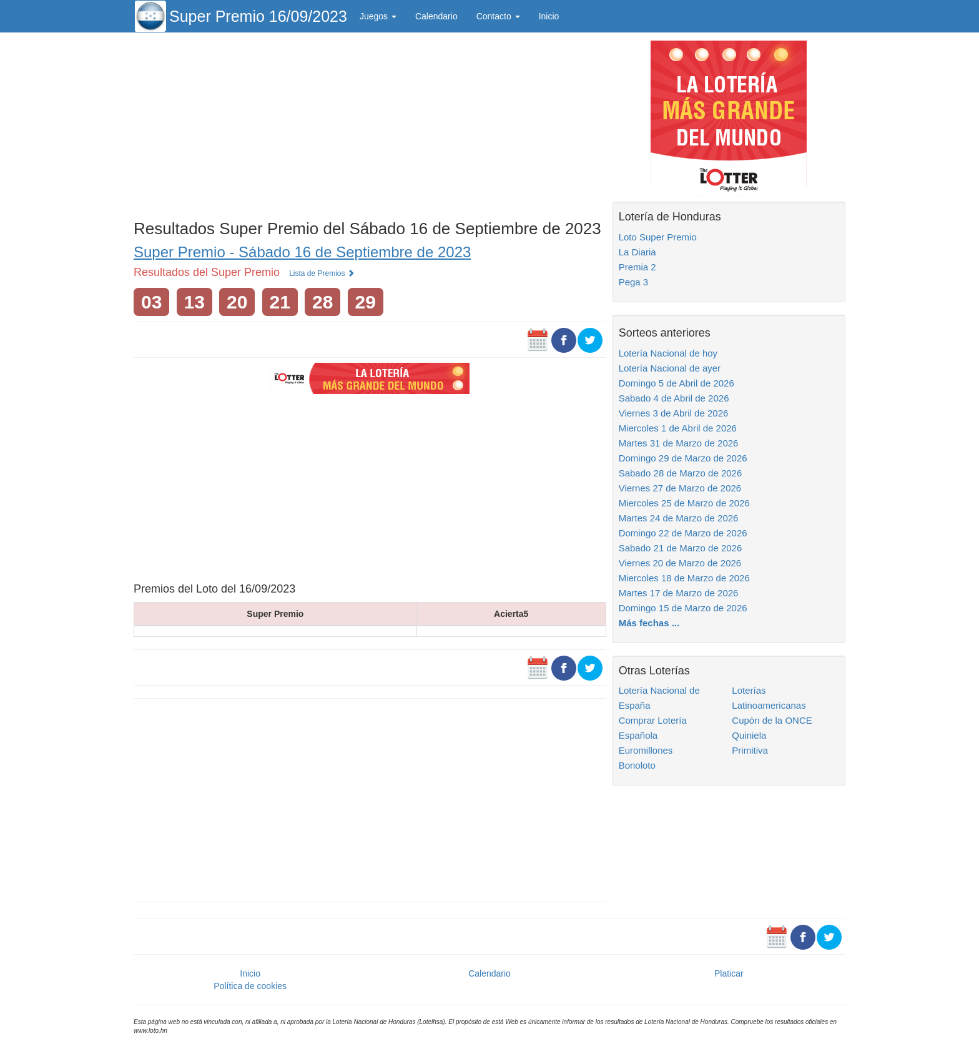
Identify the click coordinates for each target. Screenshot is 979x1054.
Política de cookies (250, 986)
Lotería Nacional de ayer (670, 368)
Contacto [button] (498, 16)
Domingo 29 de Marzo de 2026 (683, 458)
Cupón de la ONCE (772, 720)
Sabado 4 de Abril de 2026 (674, 398)
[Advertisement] (370, 123)
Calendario (436, 16)
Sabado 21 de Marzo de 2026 (680, 548)
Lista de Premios (322, 273)
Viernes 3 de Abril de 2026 (674, 413)
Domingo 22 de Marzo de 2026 (683, 533)
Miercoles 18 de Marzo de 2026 (684, 578)
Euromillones (646, 750)
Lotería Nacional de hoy (668, 353)
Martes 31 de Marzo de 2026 (679, 443)
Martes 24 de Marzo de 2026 (679, 518)
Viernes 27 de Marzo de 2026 (680, 488)
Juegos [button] (378, 16)
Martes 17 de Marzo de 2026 (679, 593)
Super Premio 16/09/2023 (258, 16)
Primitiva (750, 750)
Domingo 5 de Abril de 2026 (676, 383)
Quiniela (749, 735)
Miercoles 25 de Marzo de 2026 (684, 503)
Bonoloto (637, 765)
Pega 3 (634, 282)
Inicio (549, 16)
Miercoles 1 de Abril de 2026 (678, 428)
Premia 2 (637, 267)
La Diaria (637, 252)
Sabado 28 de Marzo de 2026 (680, 473)
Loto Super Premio (658, 237)
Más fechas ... (649, 623)
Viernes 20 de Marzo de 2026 (680, 563)
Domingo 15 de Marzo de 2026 (683, 608)
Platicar (729, 973)
